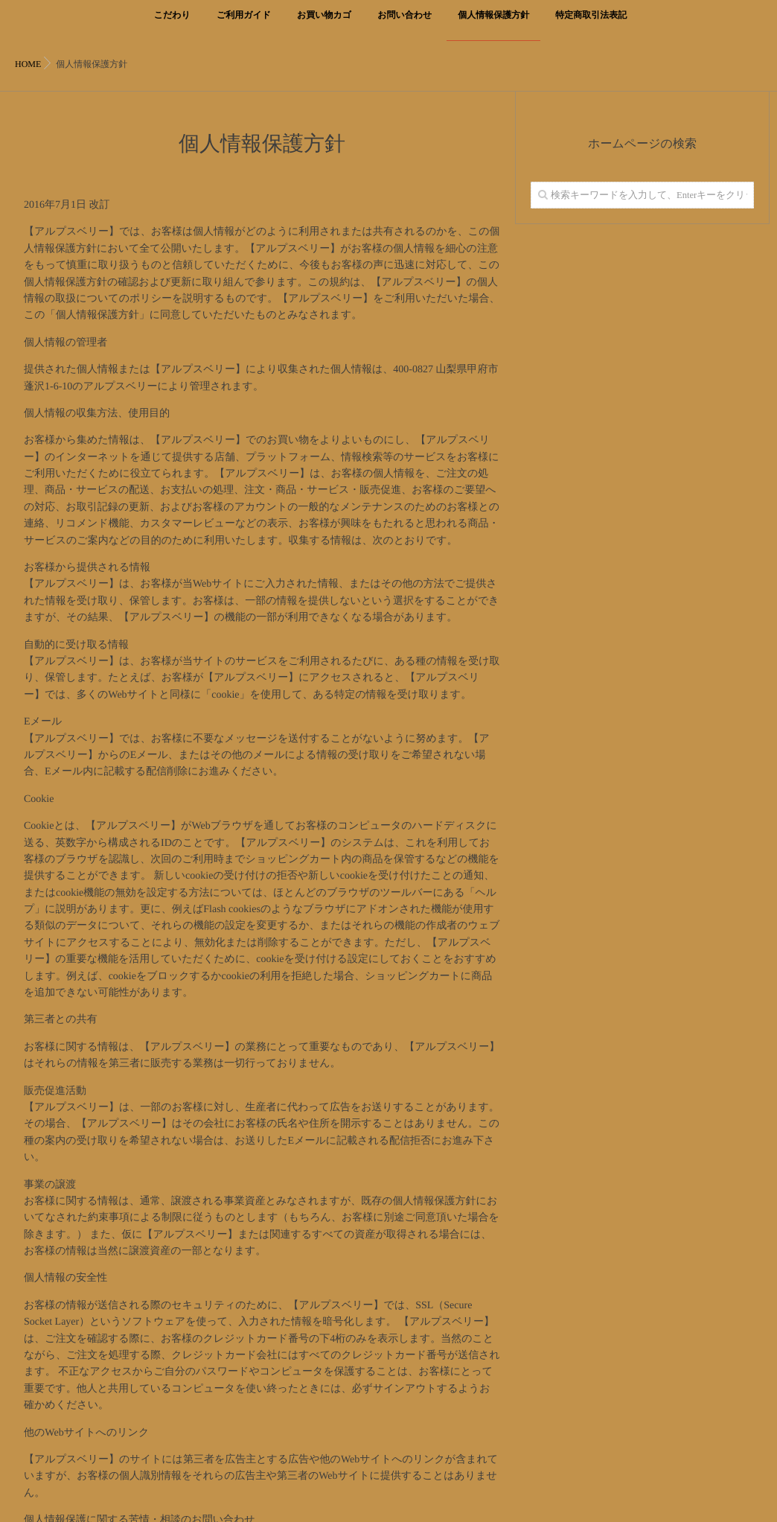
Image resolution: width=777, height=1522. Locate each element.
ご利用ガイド (244, 23)
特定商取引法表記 (591, 23)
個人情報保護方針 (493, 23)
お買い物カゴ (324, 23)
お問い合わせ (404, 23)
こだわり (172, 23)
